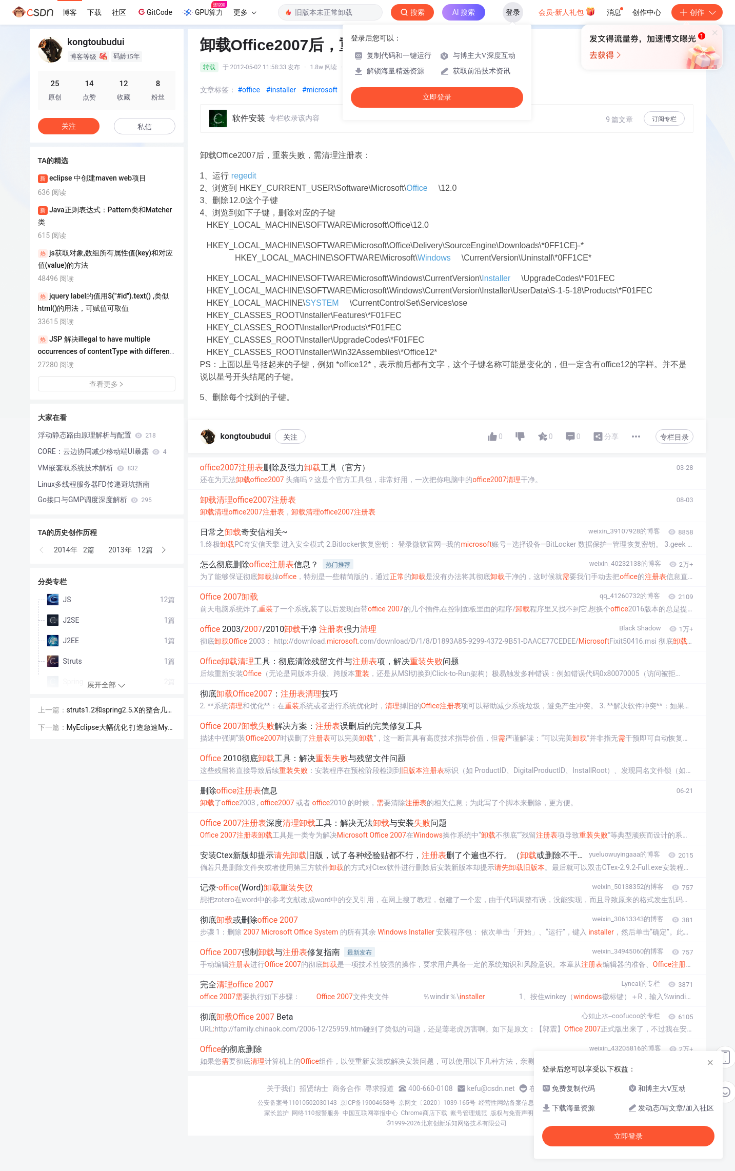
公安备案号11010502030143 (296, 1102)
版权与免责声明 (511, 1113)
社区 (119, 12)
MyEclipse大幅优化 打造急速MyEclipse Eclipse (119, 728)
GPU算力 (205, 9)
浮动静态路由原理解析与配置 (97, 435)
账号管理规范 (468, 1113)
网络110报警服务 (315, 1113)
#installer (281, 90)
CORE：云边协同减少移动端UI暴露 (102, 451)
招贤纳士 (314, 1088)
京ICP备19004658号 (368, 1102)
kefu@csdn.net (491, 1088)
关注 (290, 437)
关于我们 (281, 1088)
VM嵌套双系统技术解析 (88, 468)
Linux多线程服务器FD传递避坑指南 (94, 484)
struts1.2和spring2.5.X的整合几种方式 (120, 711)
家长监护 (276, 1113)
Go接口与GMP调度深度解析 (95, 499)
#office (249, 90)
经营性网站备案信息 (506, 1102)
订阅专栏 (664, 119)
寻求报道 (379, 1088)
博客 (70, 12)
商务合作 (346, 1088)
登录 (513, 12)
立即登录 (437, 97)
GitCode (154, 12)
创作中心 (646, 12)
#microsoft (319, 90)
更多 (244, 12)
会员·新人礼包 (567, 11)
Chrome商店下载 (424, 1113)
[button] (42, 550)
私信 (144, 127)
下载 (94, 12)
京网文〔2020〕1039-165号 (437, 1102)
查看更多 (106, 384)
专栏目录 (674, 437)
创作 (697, 12)
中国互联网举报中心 (370, 1113)
